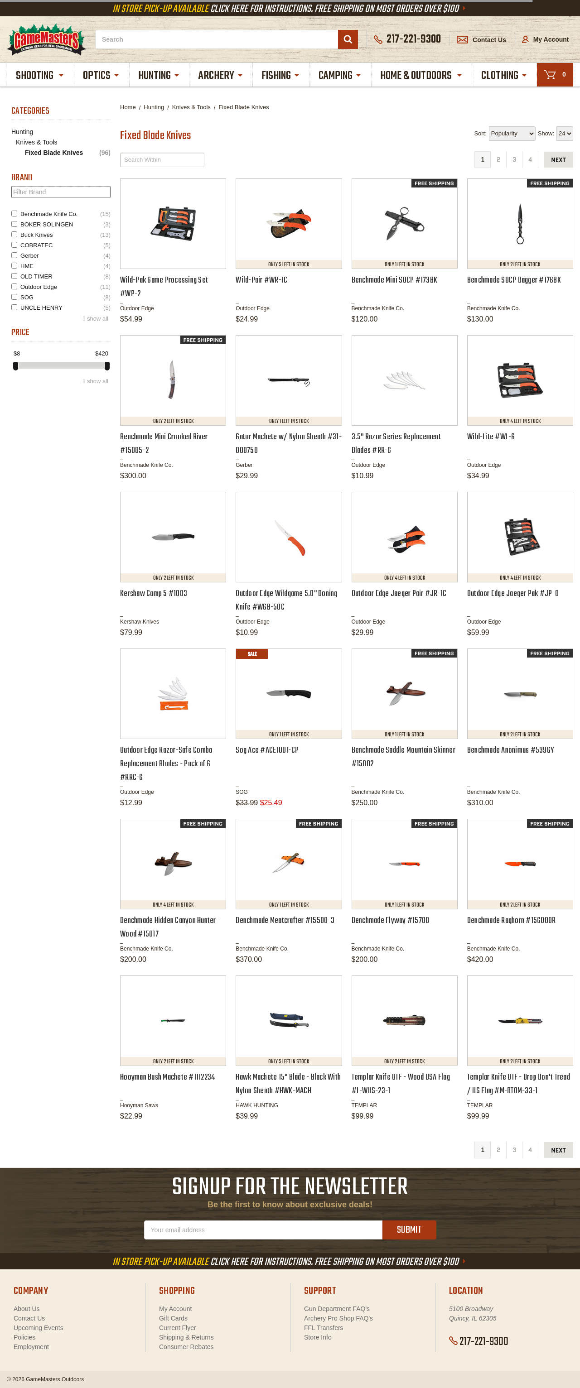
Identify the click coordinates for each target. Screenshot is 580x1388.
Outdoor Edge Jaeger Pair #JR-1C (399, 593)
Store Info (318, 1337)
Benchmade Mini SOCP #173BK (395, 280)
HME (65, 266)
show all (97, 318)
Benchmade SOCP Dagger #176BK (514, 280)
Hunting (159, 75)
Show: (546, 133)
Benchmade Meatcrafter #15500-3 (285, 920)
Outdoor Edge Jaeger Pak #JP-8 (513, 593)
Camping (340, 75)
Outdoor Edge (65, 286)
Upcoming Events (38, 1327)
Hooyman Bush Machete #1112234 (167, 1077)
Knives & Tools (37, 142)
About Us (27, 1308)
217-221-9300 (478, 1342)
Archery (221, 75)
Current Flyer (177, 1327)
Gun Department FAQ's (337, 1308)
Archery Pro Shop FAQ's (338, 1318)
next (558, 160)
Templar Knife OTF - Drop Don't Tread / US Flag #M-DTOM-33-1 (518, 1084)
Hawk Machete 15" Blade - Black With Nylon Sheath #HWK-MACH (288, 1084)
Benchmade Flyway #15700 (391, 920)
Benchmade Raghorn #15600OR (511, 920)
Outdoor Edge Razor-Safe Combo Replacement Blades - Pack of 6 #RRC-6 (166, 764)
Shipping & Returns (186, 1337)
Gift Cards (173, 1318)
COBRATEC (65, 245)
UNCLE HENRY (65, 307)
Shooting (40, 75)
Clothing (504, 75)
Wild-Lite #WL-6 (491, 437)
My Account (545, 39)
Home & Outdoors (421, 75)
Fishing (280, 75)
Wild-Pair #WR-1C (261, 280)
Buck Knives (65, 234)
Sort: (480, 133)
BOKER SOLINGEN (65, 224)
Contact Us (481, 39)
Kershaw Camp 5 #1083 (153, 593)
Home (128, 107)
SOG (65, 297)
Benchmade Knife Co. (65, 214)
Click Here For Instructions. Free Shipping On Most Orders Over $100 (290, 9)
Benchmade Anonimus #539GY (510, 750)
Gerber (65, 255)
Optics (101, 75)
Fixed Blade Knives (68, 152)
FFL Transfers (323, 1327)
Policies (24, 1337)
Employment (31, 1346)
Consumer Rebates (186, 1346)
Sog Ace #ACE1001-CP (267, 750)
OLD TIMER (65, 276)
